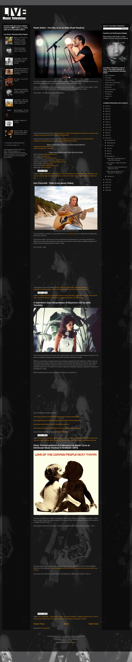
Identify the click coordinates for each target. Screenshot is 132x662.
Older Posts (93, 624)
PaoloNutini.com (60, 133)
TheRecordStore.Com (51, 165)
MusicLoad (108, 87)
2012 (107, 182)
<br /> (66, 545)
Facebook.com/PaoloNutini (60, 135)
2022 (107, 116)
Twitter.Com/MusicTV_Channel (43, 148)
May (108, 151)
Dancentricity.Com (47, 163)
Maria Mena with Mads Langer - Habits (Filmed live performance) (21, 91)
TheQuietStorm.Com (50, 158)
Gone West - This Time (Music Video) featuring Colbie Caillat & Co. (21, 101)
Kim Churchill (84, 295)
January (109, 176)
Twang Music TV (110, 85)
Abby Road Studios (68, 173)
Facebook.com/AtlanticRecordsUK (66, 141)
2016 (107, 132)
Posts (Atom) (46, 628)
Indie (65, 295)
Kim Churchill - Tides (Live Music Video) (53, 183)
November (110, 143)
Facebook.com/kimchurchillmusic (77, 287)
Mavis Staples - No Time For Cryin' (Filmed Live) (21, 111)
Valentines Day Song (89, 440)
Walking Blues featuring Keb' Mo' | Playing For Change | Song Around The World (21, 71)
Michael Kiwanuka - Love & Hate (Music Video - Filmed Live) (20, 49)
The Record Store (110, 89)
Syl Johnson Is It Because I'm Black (75, 619)
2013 (107, 179)
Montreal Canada (88, 438)
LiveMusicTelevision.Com (68, 297)
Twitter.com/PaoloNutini (72, 133)
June (108, 148)
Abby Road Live (56, 173)
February (110, 156)
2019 (107, 124)
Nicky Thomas (51, 619)
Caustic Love (37, 176)
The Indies (108, 78)
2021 (107, 119)
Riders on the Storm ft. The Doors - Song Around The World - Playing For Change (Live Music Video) (21, 41)
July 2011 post (72, 233)
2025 (107, 108)
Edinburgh (45, 616)
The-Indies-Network (76, 440)
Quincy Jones (66, 440)
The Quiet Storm (110, 80)
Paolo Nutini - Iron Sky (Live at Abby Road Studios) (59, 28)
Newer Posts (39, 624)
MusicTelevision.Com (50, 154)
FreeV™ (73, 642)
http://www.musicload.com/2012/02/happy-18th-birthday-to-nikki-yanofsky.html (57, 420)
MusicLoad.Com (46, 167)
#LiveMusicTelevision (44, 173)
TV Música (108, 94)
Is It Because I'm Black (56, 616)
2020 (107, 122)
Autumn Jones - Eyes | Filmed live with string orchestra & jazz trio (21, 132)
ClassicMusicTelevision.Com (57, 162)
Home (66, 624)
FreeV (107, 98)
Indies (77, 295)
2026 (107, 106)
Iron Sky (44, 176)
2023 (107, 114)
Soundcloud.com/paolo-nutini (89, 133)
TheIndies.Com (45, 156)
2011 (107, 185)
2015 (107, 135)
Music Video (74, 176)
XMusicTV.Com (60, 160)
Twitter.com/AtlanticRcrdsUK (84, 139)
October (109, 145)
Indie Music (71, 295)
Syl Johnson (60, 619)
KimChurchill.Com (60, 287)
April (108, 153)
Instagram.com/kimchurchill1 (42, 289)
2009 (107, 190)
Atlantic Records (79, 173)
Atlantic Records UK (91, 173)
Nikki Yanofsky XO (55, 440)
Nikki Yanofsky (44, 440)
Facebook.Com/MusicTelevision (43, 146)
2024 (107, 111)
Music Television (110, 75)
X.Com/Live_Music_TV (12, 145)
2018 (107, 127)
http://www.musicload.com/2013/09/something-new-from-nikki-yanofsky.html (56, 416)
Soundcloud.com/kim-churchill (78, 289)
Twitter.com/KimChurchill (59, 289)
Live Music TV (65, 176)
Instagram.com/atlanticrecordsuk (43, 141)
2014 (107, 138)
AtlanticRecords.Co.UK (66, 139)
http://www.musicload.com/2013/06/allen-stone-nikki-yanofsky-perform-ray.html (57, 428)
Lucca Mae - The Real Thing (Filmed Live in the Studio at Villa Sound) (20, 61)
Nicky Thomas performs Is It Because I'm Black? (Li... (115, 172)
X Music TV (108, 96)
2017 (107, 130)
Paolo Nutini (82, 176)
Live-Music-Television (75, 438)
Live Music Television (54, 176)
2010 (107, 187)
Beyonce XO (42, 438)
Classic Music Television (112, 82)
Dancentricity (109, 92)
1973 (39, 616)
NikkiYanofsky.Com (62, 432)
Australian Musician (58, 295)
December (110, 140)
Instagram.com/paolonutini (41, 135)
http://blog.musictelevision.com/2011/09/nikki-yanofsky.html (51, 424)
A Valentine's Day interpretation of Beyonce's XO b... (117, 168)
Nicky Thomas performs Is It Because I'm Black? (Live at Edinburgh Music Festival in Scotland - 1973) (62, 446)
